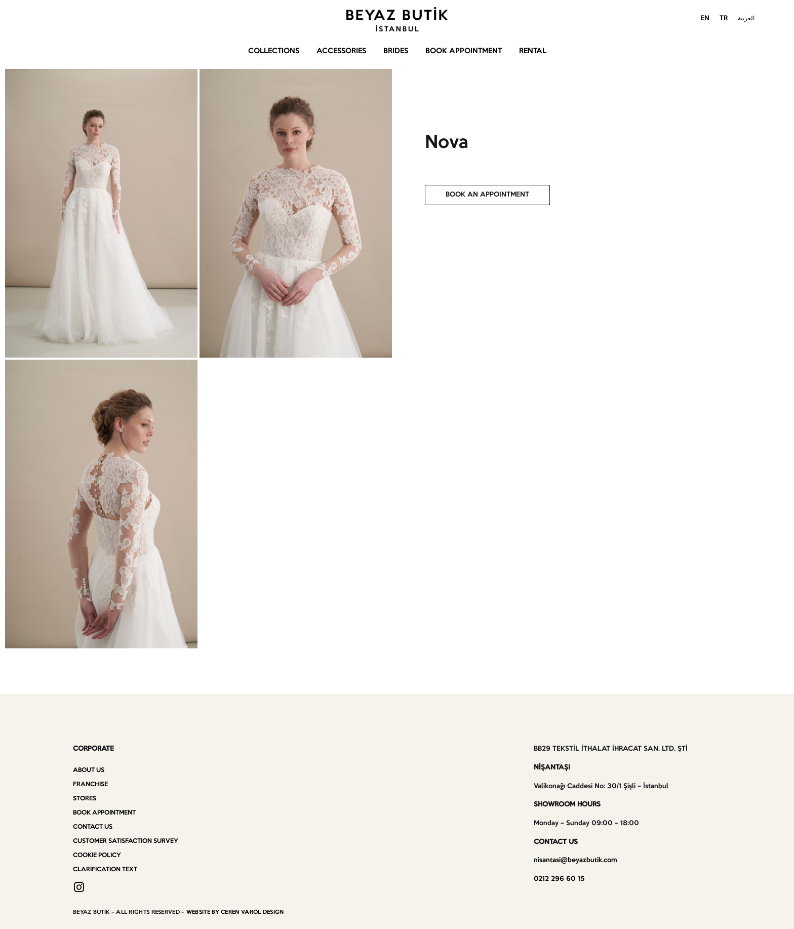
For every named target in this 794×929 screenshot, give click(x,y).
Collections (273, 51)
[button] (487, 195)
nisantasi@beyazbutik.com (575, 860)
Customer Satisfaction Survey (125, 841)
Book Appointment (463, 51)
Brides (395, 51)
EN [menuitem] (704, 18)
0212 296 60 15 (559, 879)
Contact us (92, 827)
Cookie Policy (97, 855)
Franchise (90, 784)
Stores (84, 798)
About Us (88, 770)
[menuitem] (704, 19)
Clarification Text (105, 869)
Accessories (341, 51)
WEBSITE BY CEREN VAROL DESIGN (235, 912)
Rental (532, 51)
